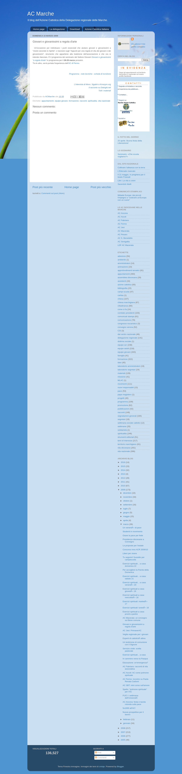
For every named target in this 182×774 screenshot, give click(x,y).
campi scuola (123, 292)
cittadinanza (123, 306)
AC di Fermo (73, 63)
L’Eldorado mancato (126, 171)
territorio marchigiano (127, 444)
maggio (126, 516)
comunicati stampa (126, 316)
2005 (123, 740)
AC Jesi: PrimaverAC (132, 630)
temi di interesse (125, 441)
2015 (123, 466)
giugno (126, 512)
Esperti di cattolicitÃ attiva (134, 638)
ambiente (122, 260)
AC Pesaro (122, 234)
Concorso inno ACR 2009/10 (135, 549)
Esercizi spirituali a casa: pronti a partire (134, 613)
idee (120, 362)
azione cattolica (125, 284)
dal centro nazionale (127, 334)
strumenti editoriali (126, 437)
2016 (123, 462)
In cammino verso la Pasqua (135, 659)
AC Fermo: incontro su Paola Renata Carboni (135, 680)
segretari (122, 419)
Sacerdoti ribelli (124, 184)
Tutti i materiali (104, 91)
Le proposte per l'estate (133, 545)
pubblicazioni (123, 409)
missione (122, 377)
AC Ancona (123, 213)
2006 (123, 736)
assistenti (122, 281)
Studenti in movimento (132, 531)
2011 (123, 482)
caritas (121, 295)
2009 (123, 490)
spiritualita (92, 101)
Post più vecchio (101, 187)
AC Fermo (122, 224)
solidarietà (122, 430)
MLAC (120, 380)
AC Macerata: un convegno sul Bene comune (135, 619)
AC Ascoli (122, 217)
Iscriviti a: (122, 118)
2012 (123, 478)
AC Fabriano (123, 220)
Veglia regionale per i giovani (135, 634)
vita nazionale (104, 101)
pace (120, 391)
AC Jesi (121, 227)
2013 (123, 474)
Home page (39, 29)
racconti (83, 101)
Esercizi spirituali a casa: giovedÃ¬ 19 (134, 590)
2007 (123, 732)
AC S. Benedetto (125, 238)
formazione (74, 101)
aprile (126, 520)
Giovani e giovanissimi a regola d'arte (133, 625)
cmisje (102, 766)
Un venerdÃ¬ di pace (132, 528)
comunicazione (124, 320)
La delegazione (57, 29)
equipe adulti (123, 348)
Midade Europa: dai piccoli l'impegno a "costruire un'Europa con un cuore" (132, 197)
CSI (119, 331)
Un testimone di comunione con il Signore (135, 643)
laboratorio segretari (127, 370)
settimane (122, 426)
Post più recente (43, 187)
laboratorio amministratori (129, 366)
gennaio (127, 723)
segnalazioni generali (127, 416)
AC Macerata (123, 231)
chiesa (121, 299)
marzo (126, 524)
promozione (123, 405)
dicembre (127, 493)
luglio (125, 509)
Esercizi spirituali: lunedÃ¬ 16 (136, 608)
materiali (121, 373)
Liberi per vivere (130, 553)
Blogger (120, 766)
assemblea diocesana (127, 277)
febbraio (127, 719)
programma (123, 402)
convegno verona (125, 327)
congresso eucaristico (127, 323)
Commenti (100, 758)
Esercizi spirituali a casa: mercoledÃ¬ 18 (134, 596)
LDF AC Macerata (126, 245)
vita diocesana (124, 448)
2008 (123, 728)
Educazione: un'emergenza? (135, 663)
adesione (122, 256)
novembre (128, 497)
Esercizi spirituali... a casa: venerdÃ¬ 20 (134, 583)
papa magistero (125, 394)
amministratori (124, 263)
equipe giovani (61, 101)
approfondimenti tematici (128, 270)
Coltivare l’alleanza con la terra (131, 167)
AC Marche (40, 14)
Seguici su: (123, 100)
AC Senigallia (124, 242)
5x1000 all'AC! (129, 708)
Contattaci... (123, 95)
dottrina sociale (124, 341)
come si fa (122, 309)
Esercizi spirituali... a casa (134, 655)
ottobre (126, 501)
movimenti (122, 384)
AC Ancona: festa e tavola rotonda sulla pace (134, 703)
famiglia (121, 355)
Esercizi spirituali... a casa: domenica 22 (134, 565)
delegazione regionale (127, 338)
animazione (123, 267)
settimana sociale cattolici (129, 423)
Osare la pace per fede (133, 535)
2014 (123, 470)
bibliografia (122, 288)
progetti (121, 398)
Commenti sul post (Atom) (53, 193)
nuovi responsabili (126, 387)
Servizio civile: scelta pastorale (132, 649)
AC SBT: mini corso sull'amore (136, 685)
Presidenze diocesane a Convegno (133, 540)
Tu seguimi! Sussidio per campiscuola (133, 558)
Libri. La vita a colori (127, 180)
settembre (128, 505)
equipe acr (122, 345)
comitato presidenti (126, 313)
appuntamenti (48, 101)
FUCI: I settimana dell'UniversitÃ (130, 696)
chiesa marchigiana (126, 302)
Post (98, 752)
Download (75, 29)
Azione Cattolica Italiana (97, 29)
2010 (123, 486)
